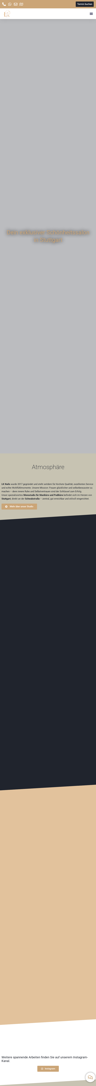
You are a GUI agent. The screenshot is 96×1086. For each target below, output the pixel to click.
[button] (91, 13)
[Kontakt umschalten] (90, 1077)
